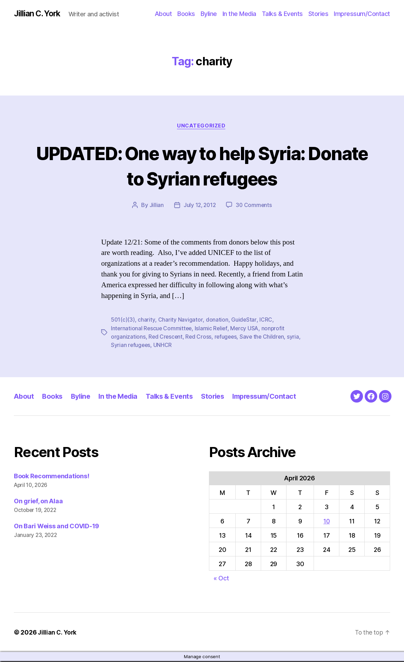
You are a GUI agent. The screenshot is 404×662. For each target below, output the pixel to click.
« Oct (221, 578)
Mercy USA (246, 329)
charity (146, 320)
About (163, 13)
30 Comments (254, 206)
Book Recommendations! (51, 476)
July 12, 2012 (199, 206)
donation (216, 320)
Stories (318, 13)
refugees (227, 337)
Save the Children (264, 337)
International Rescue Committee (152, 329)
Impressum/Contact (362, 13)
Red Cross (199, 337)
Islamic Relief (212, 329)
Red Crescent (166, 337)
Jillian (155, 206)
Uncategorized (202, 127)
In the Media (239, 13)
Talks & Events (282, 13)
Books (186, 13)
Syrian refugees (146, 345)
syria (117, 345)
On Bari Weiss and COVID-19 (56, 526)
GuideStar (243, 320)
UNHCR (178, 345)
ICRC (265, 320)
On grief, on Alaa (38, 501)
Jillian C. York (38, 14)
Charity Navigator (180, 320)
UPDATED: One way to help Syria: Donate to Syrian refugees (202, 166)
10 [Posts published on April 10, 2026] (326, 522)
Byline (209, 13)
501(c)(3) (123, 320)
